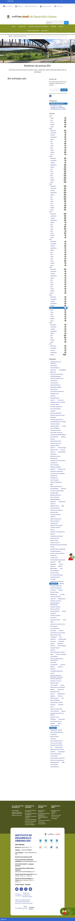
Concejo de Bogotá (30, 824)
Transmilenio (41, 822)
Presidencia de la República (55, 811)
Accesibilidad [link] (18, 908)
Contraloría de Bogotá (30, 819)
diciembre (58, 130)
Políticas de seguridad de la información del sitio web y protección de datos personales (24, 901)
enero (58, 126)
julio (58, 141)
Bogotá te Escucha (16, 815)
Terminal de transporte (44, 820)
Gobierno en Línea (56, 815)
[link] (16, 889)
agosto (58, 139)
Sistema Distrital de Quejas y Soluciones (17, 812)
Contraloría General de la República (31, 814)
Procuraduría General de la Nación (30, 811)
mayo (58, 118)
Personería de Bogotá (30, 821)
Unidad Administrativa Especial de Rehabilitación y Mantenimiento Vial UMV (44, 816)
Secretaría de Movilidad (41, 811)
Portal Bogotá (15, 810)
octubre (58, 135)
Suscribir (64, 90)
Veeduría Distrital (29, 823)
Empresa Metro (42, 823)
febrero (58, 124)
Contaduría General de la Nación (31, 817)
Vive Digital (54, 818)
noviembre (58, 132)
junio (58, 143)
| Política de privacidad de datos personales (27, 895)
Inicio (10, 36)
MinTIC (53, 813)
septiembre (58, 137)
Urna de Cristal (55, 816)
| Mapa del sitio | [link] (25, 908)
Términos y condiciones (18, 894)
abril (58, 120)
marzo (58, 122)
